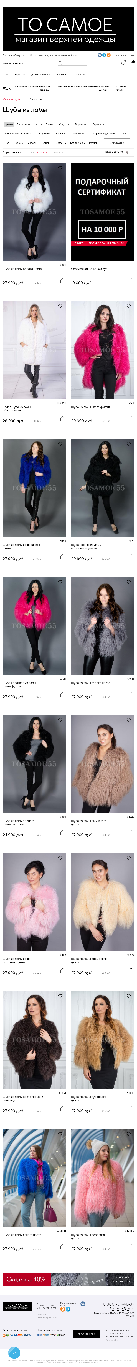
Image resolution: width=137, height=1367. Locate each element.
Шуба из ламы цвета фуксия (90, 407)
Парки (25, 86)
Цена (31, 152)
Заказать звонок (13, 63)
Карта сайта (111, 1340)
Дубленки (34, 86)
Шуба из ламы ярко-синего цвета (21, 546)
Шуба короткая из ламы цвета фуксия (19, 684)
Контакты (62, 74)
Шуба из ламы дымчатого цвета (89, 822)
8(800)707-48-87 (118, 1304)
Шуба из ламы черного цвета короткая (19, 822)
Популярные (43, 152)
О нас (6, 74)
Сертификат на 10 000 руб (89, 269)
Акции (61, 86)
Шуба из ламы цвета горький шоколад (23, 1098)
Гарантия (20, 74)
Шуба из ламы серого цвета (90, 683)
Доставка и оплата (40, 74)
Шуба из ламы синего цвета (22, 1235)
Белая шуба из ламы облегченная (17, 408)
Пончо (69, 86)
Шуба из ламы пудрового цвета (88, 1098)
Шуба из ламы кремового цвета (89, 960)
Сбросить (117, 143)
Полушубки (80, 86)
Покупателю (79, 74)
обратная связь (86, 1334)
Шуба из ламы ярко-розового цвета (17, 960)
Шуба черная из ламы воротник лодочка (86, 546)
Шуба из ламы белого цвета (22, 269)
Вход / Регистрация (124, 55)
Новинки (58, 152)
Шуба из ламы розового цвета (88, 1236)
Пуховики (93, 86)
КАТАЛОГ (7, 89)
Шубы (18, 86)
